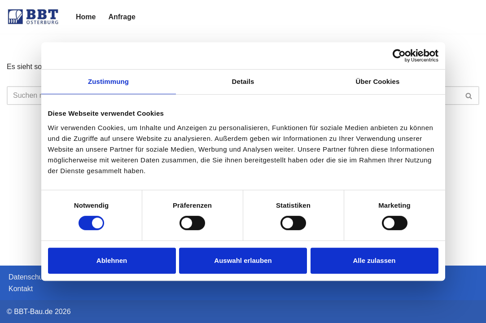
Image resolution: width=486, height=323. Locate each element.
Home (86, 17)
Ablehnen (111, 260)
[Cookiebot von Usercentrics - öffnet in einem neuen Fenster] (399, 55)
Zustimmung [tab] (108, 81)
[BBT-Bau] (34, 17)
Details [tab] (243, 81)
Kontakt (21, 288)
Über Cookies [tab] (378, 81)
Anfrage (121, 17)
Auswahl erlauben (242, 260)
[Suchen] (469, 95)
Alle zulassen (374, 260)
